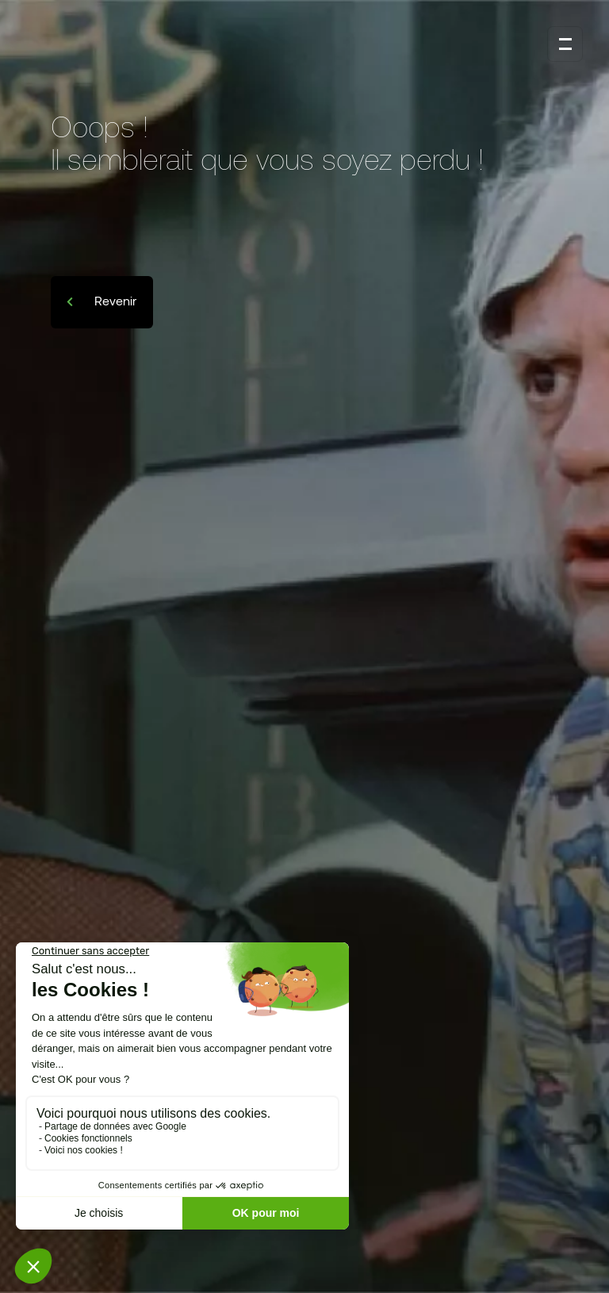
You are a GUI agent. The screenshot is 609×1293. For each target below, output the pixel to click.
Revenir (113, 300)
